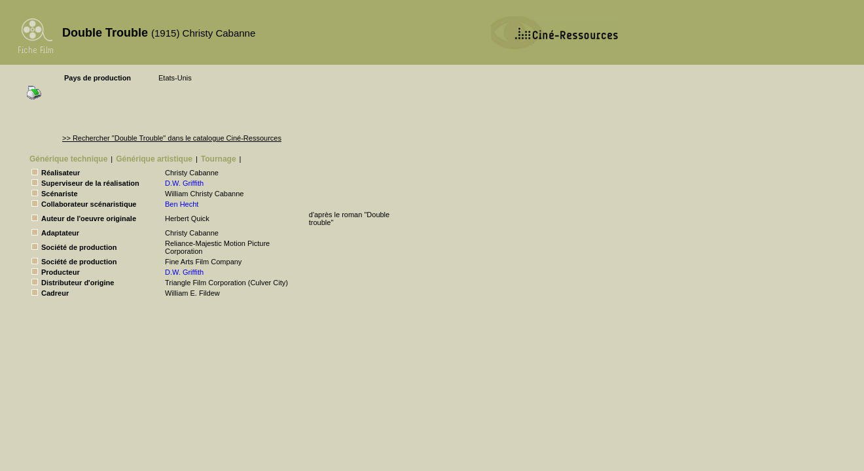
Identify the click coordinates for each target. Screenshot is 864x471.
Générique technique (68, 159)
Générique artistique (154, 159)
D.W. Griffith (184, 183)
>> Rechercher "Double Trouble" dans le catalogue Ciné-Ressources (171, 138)
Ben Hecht (181, 204)
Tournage (218, 159)
